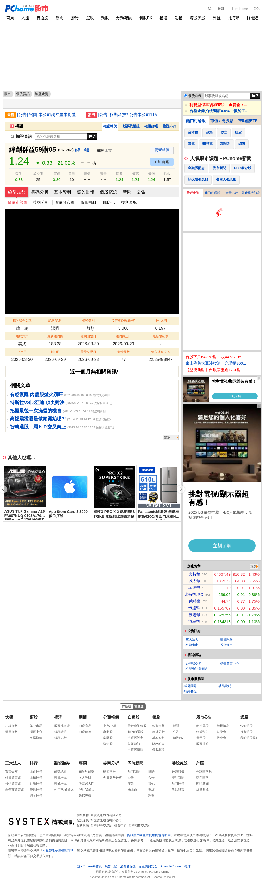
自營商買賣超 (14, 789)
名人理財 (85, 777)
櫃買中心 (36, 732)
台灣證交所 (193, 663)
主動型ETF (247, 120)
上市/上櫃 (109, 726)
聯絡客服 (190, 691)
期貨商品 (85, 726)
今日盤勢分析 (112, 777)
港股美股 (197, 17)
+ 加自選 (161, 162)
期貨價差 (85, 732)
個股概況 (109, 192)
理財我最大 (86, 789)
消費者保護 (128, 866)
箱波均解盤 (86, 771)
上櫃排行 (36, 777)
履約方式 (22, 336)
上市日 (22, 352)
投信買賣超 (13, 783)
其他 (151, 783)
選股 (90, 17)
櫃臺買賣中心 (229, 663)
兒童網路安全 (148, 866)
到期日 (55, 352)
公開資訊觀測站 (197, 669)
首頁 (10, 17)
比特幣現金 (194, 594)
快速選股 (246, 726)
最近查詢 (193, 193)
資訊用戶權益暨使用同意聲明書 (149, 835)
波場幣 (194, 614)
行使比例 (160, 320)
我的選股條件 (249, 738)
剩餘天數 (123, 352)
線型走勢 (17, 192)
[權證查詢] (61, 136)
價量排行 (231, 193)
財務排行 (36, 783)
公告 (141, 192)
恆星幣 (194, 621)
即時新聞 (135, 763)
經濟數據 (202, 789)
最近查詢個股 (137, 726)
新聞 (221, 8)
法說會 (221, 732)
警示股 (201, 738)
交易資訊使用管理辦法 (58, 851)
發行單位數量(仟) (123, 320)
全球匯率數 (204, 771)
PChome (241, 8)
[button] (181, 489)
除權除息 (223, 726)
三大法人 (192, 640)
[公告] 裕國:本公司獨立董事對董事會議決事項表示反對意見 (49, 114)
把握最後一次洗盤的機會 (35, 410)
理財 (151, 795)
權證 (163, 17)
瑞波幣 (194, 587)
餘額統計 (60, 771)
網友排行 (36, 795)
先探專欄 (85, 795)
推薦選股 (246, 732)
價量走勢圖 (17, 202)
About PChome (170, 866)
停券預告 (202, 732)
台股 (131, 777)
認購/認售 (55, 320)
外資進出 (192, 645)
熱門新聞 (134, 771)
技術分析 (41, 202)
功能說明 (225, 686)
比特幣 (234, 17)
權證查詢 (21, 136)
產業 (131, 783)
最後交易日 (88, 352)
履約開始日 (88, 336)
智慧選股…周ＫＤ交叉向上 (38, 426)
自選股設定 (135, 738)
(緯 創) (82, 150)
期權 (178, 17)
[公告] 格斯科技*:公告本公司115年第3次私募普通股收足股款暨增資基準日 (130, 114)
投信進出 (226, 645)
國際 (151, 771)
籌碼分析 (40, 192)
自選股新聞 (135, 750)
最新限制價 (160, 336)
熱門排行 (178, 783)
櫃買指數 (11, 732)
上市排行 (36, 771)
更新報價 (162, 150)
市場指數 (36, 738)
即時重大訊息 (251, 193)
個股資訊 (23, 94)
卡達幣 (194, 608)
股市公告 (204, 717)
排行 (75, 17)
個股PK (145, 17)
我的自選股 (212, 193)
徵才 (187, 866)
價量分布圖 (65, 202)
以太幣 (194, 581)
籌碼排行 (36, 789)
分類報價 (124, 17)
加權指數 (11, 726)
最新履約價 (55, 336)
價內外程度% (160, 352)
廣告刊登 (111, 866)
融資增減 (60, 777)
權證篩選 (151, 126)
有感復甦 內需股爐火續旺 (36, 394)
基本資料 (63, 192)
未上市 (132, 789)
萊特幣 (195, 601)
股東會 (221, 738)
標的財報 (86, 192)
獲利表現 (129, 202)
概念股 (108, 744)
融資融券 (226, 640)
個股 (156, 717)
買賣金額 (11, 771)
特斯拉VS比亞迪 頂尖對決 (37, 402)
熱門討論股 (196, 120)
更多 (167, 437)
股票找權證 (131, 126)
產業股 (108, 732)
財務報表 (158, 744)
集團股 (108, 738)
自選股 (42, 17)
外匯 (217, 17)
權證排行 (169, 126)
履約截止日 (123, 336)
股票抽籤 (202, 744)
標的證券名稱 (22, 320)
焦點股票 (178, 789)
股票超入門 (86, 783)
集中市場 (36, 726)
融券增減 (60, 783)
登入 (257, 8)
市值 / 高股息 (221, 120)
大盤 (25, 17)
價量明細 (88, 202)
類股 (105, 17)
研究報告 (109, 771)
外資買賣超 (13, 777)
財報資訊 (134, 744)
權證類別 (88, 320)
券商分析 (111, 763)
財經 (151, 789)
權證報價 (110, 126)
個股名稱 (195, 96)
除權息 (253, 17)
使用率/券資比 (64, 789)
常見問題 (190, 686)
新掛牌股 (202, 726)
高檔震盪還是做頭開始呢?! (38, 418)
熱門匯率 (202, 777)
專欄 (83, 763)
